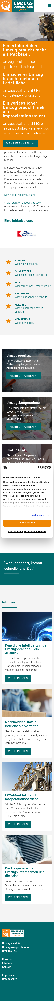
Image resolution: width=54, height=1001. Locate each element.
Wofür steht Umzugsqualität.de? (22, 202)
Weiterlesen (18, 678)
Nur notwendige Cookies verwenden (27, 531)
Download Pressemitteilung (19, 194)
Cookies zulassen (27, 522)
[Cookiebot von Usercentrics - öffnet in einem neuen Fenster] (38, 467)
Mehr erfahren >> (20, 143)
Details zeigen (38, 515)
